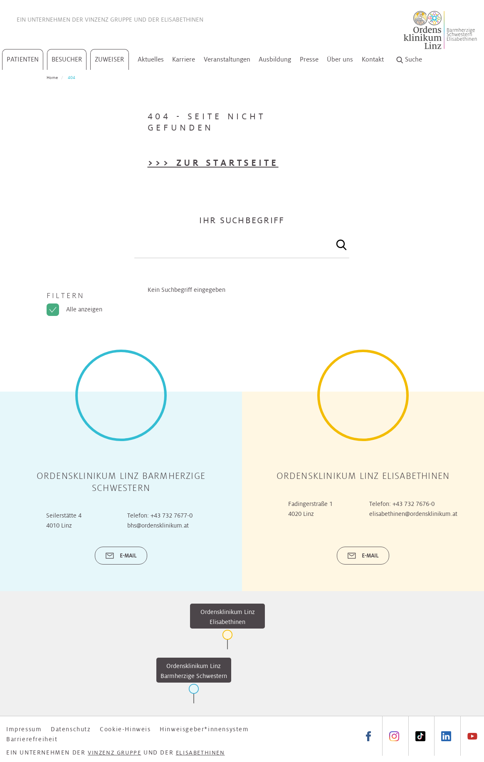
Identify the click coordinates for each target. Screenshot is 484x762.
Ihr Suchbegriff (241, 220)
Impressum (24, 729)
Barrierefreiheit (32, 739)
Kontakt (373, 59)
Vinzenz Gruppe (108, 19)
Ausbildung (275, 59)
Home (52, 77)
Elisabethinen (182, 19)
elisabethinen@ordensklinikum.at (413, 514)
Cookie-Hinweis (125, 729)
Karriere (183, 59)
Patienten (23, 59)
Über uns (340, 59)
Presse (309, 59)
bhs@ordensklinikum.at (158, 525)
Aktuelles (151, 59)
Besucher (67, 59)
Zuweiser (109, 59)
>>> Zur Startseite (213, 162)
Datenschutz (71, 729)
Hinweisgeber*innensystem (204, 729)
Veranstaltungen (227, 59)
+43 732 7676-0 (414, 504)
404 (71, 77)
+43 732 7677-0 (172, 515)
